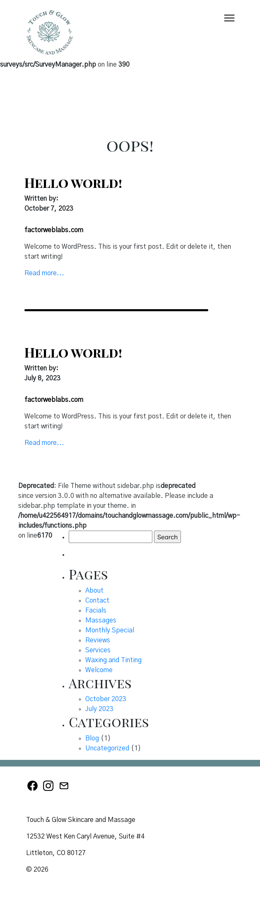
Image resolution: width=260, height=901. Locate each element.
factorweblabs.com (53, 230)
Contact (97, 600)
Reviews (97, 640)
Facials (95, 610)
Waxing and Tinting (113, 660)
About (94, 590)
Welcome (99, 670)
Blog (92, 738)
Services (98, 650)
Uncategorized (107, 748)
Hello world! (73, 182)
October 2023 (105, 699)
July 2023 (99, 709)
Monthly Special (109, 630)
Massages (100, 620)
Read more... (44, 273)
